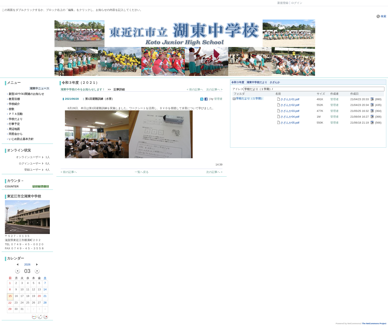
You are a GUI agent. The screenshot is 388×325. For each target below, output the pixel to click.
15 (10, 296)
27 (39, 303)
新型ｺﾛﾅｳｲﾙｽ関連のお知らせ (25, 94)
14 (44, 290)
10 (21, 290)
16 (16, 296)
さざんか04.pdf (290, 116)
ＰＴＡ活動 (14, 113)
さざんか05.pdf (290, 122)
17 (21, 296)
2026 (27, 264)
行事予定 (13, 123)
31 (21, 309)
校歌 (10, 109)
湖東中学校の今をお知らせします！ (83, 89)
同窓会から (14, 133)
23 (15, 303)
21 (44, 296)
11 (27, 290)
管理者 (218, 98)
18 (27, 296)
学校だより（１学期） (250, 98)
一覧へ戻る (142, 172)
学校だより (14, 119)
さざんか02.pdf (290, 105)
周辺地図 (13, 129)
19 (33, 296)
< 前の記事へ (195, 89)
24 (21, 303)
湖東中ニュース (39, 88)
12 (33, 290)
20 (39, 296)
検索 (381, 16)
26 (33, 303)
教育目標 (13, 99)
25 (27, 303)
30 (15, 309)
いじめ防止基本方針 (20, 139)
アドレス (237, 89)
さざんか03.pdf (290, 111)
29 (9, 309)
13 (39, 290)
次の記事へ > (214, 89)
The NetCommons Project (374, 323)
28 (44, 303)
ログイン (296, 2)
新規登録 (282, 2)
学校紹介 (13, 103)
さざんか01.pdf (290, 99)
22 (9, 303)
